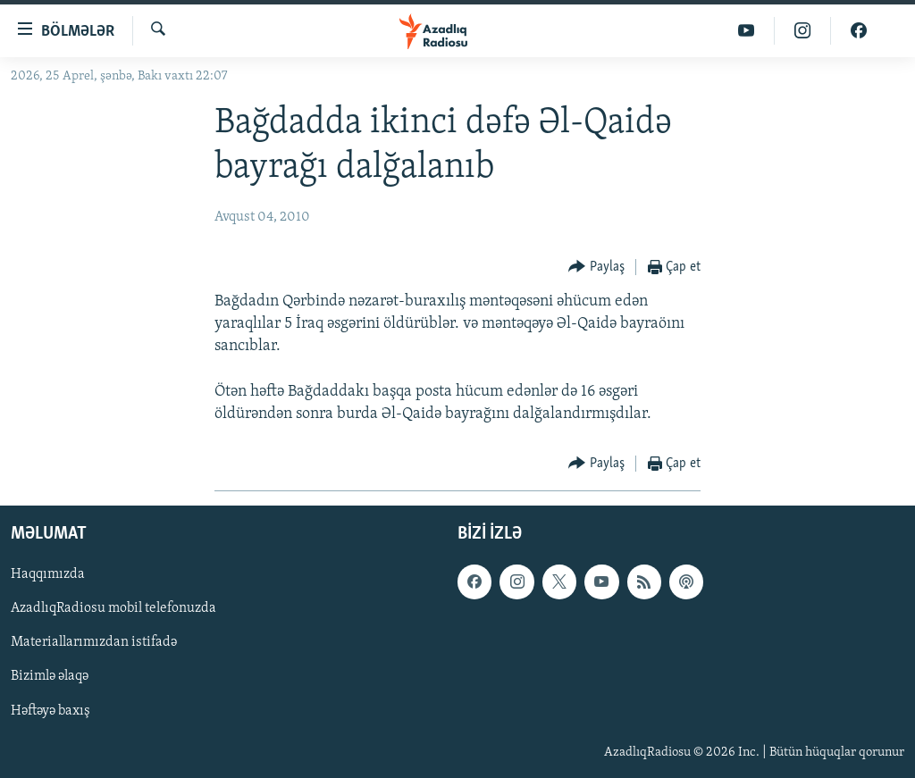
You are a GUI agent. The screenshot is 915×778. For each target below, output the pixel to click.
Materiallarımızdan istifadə (94, 642)
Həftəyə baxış (50, 711)
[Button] (596, 267)
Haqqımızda (48, 574)
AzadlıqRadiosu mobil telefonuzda (113, 608)
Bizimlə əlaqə (49, 676)
